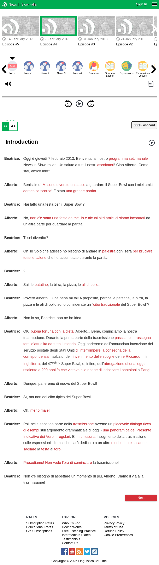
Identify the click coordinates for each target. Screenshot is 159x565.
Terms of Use (113, 527)
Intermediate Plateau (77, 535)
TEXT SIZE (9, 121)
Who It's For (71, 523)
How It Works (72, 527)
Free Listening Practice (79, 531)
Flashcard (147, 125)
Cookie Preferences (118, 535)
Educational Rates (39, 527)
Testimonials (71, 539)
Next (141, 498)
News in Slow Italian (11, 4)
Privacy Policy (114, 523)
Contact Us (70, 543)
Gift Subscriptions (39, 531)
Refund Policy (114, 531)
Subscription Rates (40, 523)
